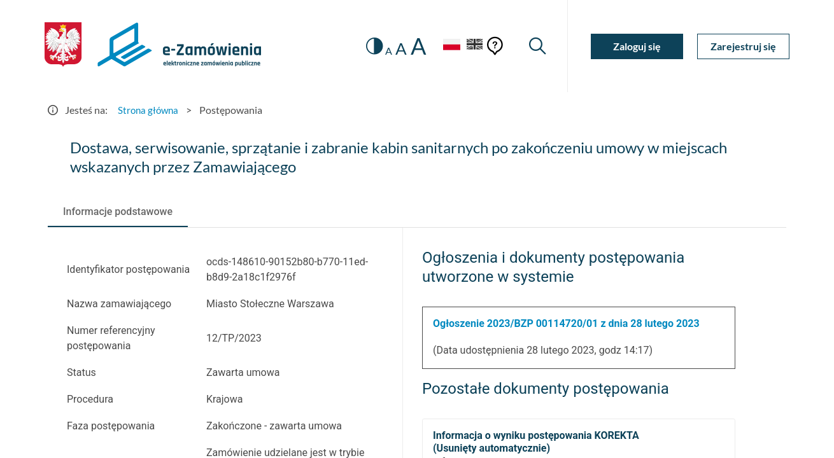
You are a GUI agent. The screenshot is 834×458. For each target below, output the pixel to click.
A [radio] (382, 51)
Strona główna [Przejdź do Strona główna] (149, 110)
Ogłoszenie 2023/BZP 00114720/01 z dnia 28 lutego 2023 (566, 323)
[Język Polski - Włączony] (445, 46)
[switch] (368, 46)
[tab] (118, 212)
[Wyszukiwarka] (536, 46)
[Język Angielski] (473, 46)
